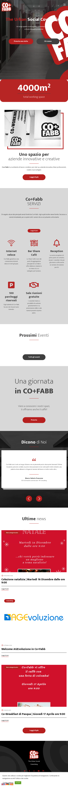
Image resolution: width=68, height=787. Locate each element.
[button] (29, 499)
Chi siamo (48, 41)
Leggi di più (34, 177)
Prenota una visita (21, 41)
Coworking (9, 601)
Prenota (34, 420)
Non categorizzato (12, 533)
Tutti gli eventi (34, 357)
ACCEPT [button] (18, 783)
